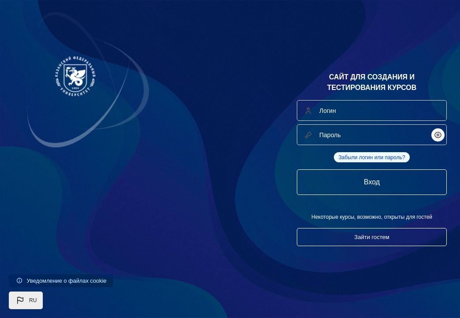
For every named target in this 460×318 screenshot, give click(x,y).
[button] (26, 300)
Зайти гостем (371, 237)
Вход (372, 182)
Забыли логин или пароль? (371, 157)
